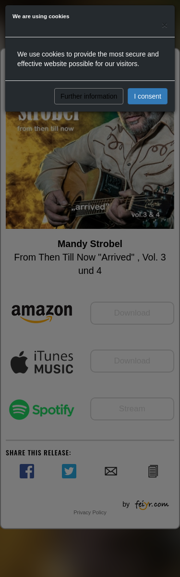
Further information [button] (88, 96)
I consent (147, 96)
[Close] (165, 25)
